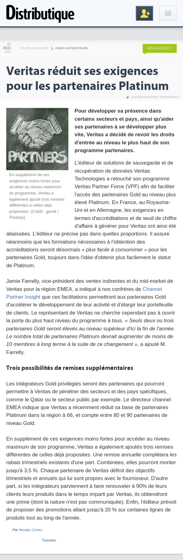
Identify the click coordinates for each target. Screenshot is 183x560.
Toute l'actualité (34, 48)
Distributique (40, 13)
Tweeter (49, 540)
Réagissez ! (159, 48)
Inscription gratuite (144, 13)
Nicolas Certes (30, 530)
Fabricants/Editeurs (72, 48)
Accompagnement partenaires (155, 97)
